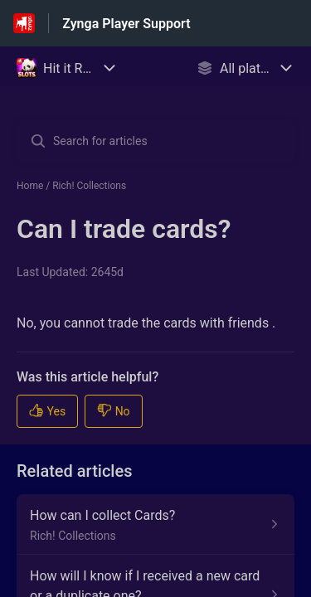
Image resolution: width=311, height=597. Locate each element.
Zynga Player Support (126, 24)
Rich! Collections (89, 186)
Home (30, 186)
